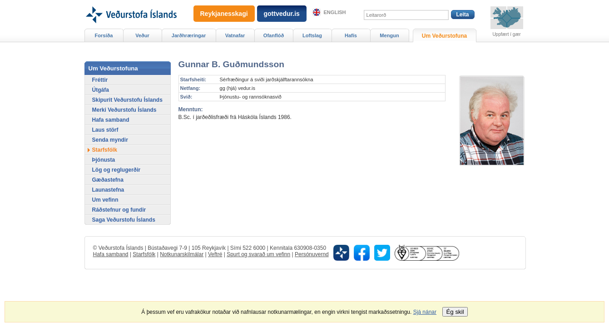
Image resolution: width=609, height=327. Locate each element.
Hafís (351, 35)
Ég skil (455, 311)
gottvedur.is (282, 13)
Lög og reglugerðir (116, 170)
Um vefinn (105, 200)
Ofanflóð (273, 35)
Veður (142, 35)
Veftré (215, 254)
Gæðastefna (108, 180)
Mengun (389, 35)
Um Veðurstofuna (444, 36)
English (335, 12)
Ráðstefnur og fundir (119, 210)
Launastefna (108, 190)
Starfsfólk (104, 150)
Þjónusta (103, 160)
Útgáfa (100, 90)
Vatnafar (235, 35)
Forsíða (104, 35)
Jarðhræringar (189, 35)
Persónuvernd (312, 254)
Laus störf (105, 130)
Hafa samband (110, 120)
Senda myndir (110, 140)
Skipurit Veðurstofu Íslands (127, 100)
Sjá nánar (424, 312)
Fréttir (100, 80)
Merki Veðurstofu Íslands (124, 110)
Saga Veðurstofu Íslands (123, 220)
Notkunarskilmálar (181, 254)
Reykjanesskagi (224, 13)
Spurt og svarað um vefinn (258, 254)
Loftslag (312, 35)
